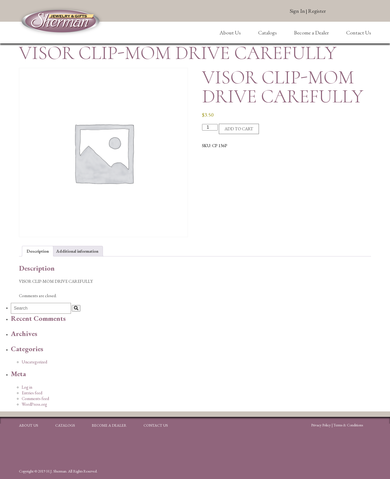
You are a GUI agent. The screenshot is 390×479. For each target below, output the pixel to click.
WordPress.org (34, 404)
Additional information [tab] (77, 251)
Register (317, 10)
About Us (230, 32)
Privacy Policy (321, 425)
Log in (27, 387)
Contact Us (358, 32)
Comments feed (35, 398)
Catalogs (267, 32)
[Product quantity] (210, 127)
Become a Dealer (311, 32)
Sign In (297, 10)
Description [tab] (38, 251)
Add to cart (239, 129)
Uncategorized (34, 362)
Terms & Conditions (348, 425)
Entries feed (32, 393)
